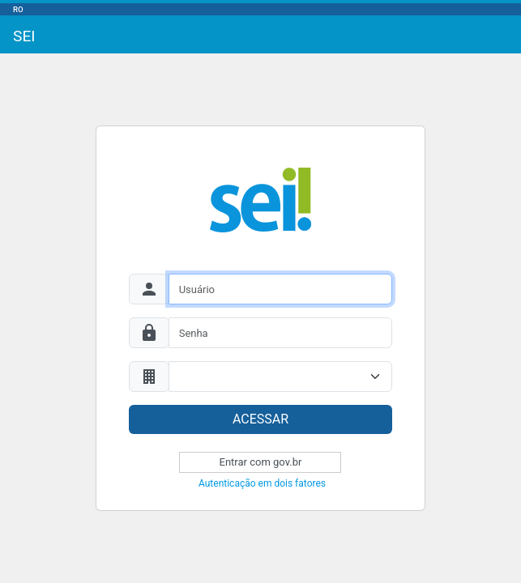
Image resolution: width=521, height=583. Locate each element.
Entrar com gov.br (261, 462)
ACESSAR (260, 419)
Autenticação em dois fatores (262, 483)
